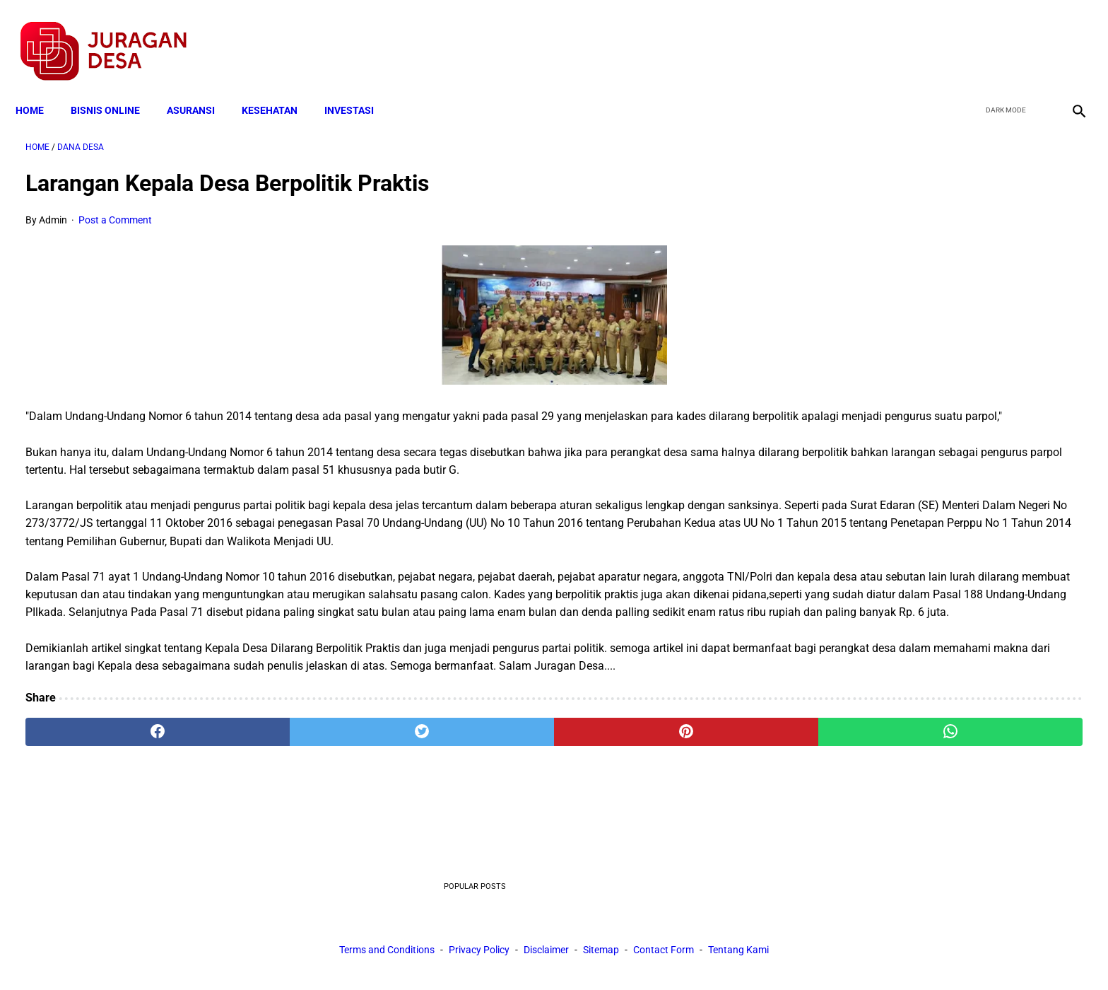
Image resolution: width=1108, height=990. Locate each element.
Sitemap (601, 954)
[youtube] (1034, 36)
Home (39, 86)
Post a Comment (115, 205)
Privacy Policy (479, 954)
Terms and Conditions (387, 954)
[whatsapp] (649, 824)
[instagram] (1067, 36)
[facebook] (968, 36)
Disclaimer (546, 954)
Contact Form (663, 954)
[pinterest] (471, 824)
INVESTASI (359, 86)
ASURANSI (201, 86)
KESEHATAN (279, 86)
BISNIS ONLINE (115, 86)
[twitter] (1001, 36)
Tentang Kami (738, 954)
